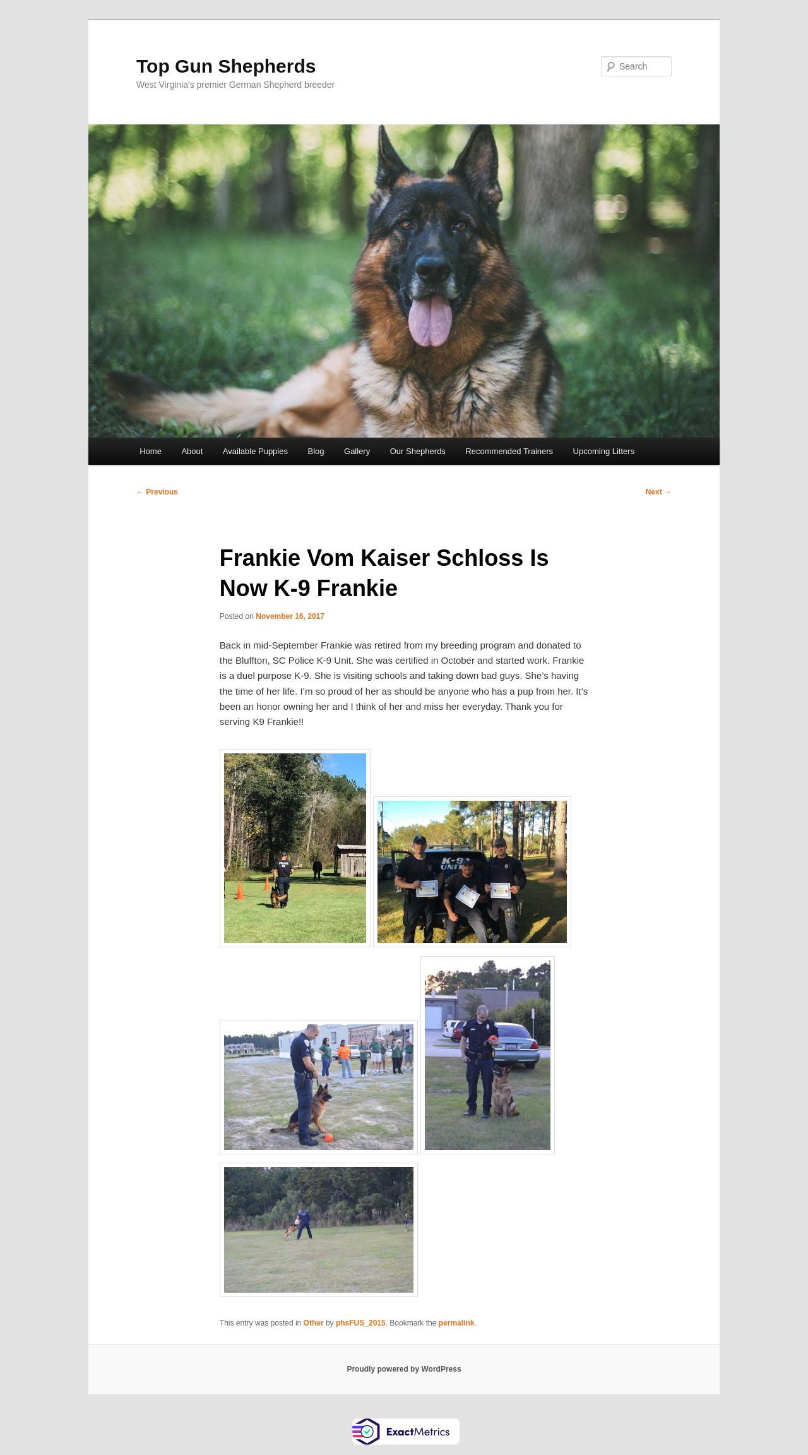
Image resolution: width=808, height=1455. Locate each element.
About (192, 451)
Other (314, 1323)
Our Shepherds (418, 451)
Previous (157, 492)
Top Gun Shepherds (226, 66)
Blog (315, 451)
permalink (457, 1323)
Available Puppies (255, 451)
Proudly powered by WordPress (404, 1369)
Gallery (357, 451)
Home (151, 451)
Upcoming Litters (604, 451)
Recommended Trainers (509, 451)
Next (659, 492)
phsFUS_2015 (361, 1323)
